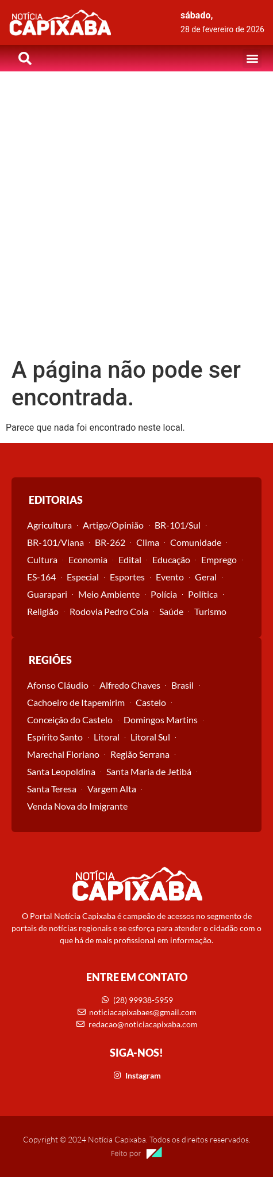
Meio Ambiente (109, 593)
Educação (171, 559)
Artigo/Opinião (113, 524)
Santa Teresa (51, 788)
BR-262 (110, 542)
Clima (147, 542)
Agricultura (49, 524)
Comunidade (195, 542)
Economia (87, 559)
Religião (43, 611)
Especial (83, 576)
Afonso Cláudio (58, 684)
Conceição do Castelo (70, 719)
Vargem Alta (111, 788)
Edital (129, 559)
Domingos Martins (161, 719)
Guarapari (47, 593)
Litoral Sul (150, 736)
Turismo (210, 611)
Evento (170, 576)
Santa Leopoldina (61, 771)
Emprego (219, 559)
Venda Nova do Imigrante (77, 805)
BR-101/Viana (55, 542)
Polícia (164, 593)
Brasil (182, 684)
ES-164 (41, 576)
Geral (206, 576)
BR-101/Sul (178, 524)
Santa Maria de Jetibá (148, 771)
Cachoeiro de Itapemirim (76, 702)
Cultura (42, 559)
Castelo (151, 702)
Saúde (171, 611)
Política (203, 593)
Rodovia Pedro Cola (109, 611)
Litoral (107, 736)
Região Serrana (140, 754)
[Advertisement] (136, 214)
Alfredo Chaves (129, 684)
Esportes (127, 576)
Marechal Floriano (63, 754)
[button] (252, 58)
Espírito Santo (55, 736)
